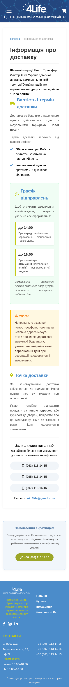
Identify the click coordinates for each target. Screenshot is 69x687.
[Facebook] (4, 624)
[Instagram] (10, 624)
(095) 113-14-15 (34, 476)
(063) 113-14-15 (34, 465)
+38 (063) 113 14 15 (49, 654)
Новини (41, 595)
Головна (15, 38)
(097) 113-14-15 (34, 488)
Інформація (44, 606)
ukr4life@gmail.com (41, 498)
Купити (41, 601)
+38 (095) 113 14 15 (49, 643)
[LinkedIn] (16, 624)
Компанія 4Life (46, 612)
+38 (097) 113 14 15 (34, 557)
